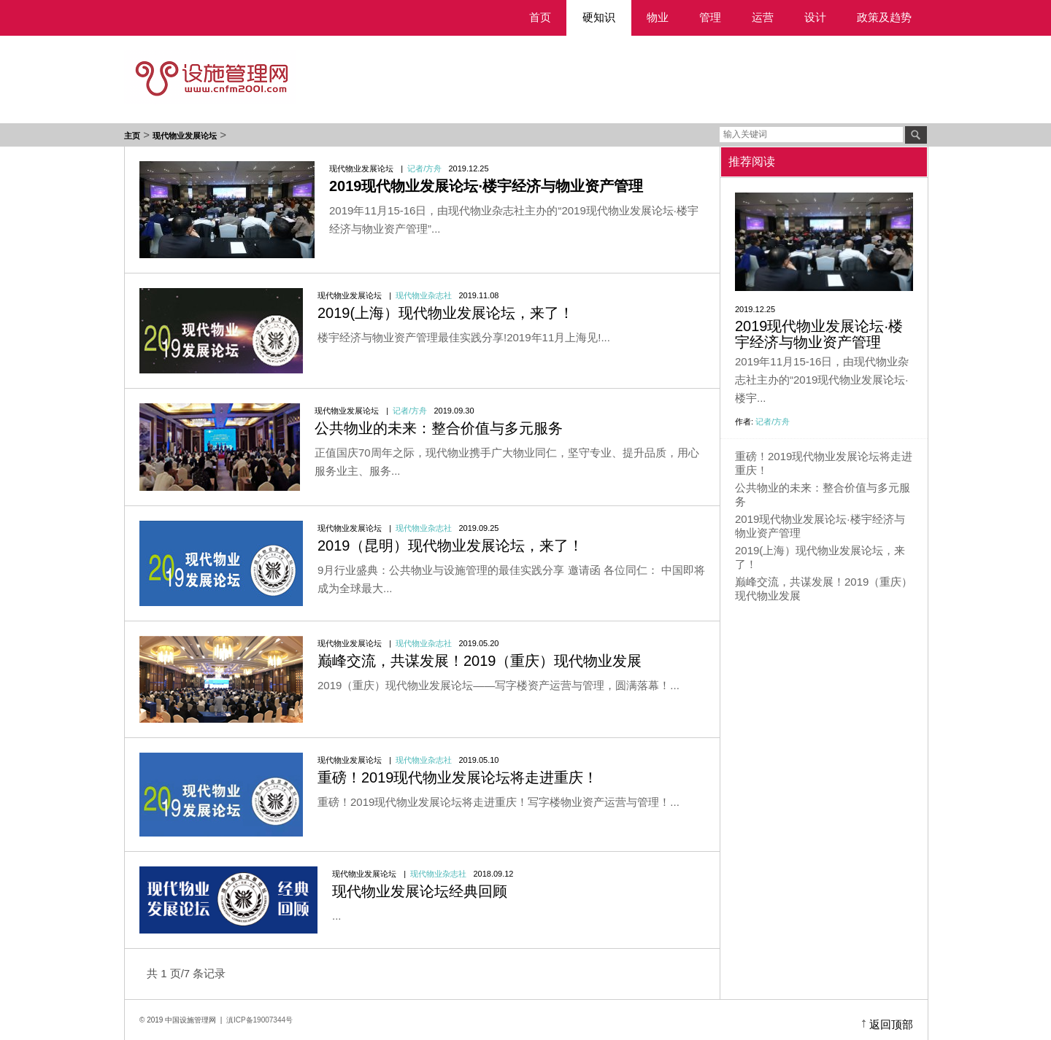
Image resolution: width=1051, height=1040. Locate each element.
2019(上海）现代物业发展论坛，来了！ (445, 313)
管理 (710, 17)
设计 (815, 17)
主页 (132, 135)
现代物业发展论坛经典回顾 (419, 891)
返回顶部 (891, 1024)
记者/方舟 (424, 168)
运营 (763, 17)
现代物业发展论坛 (185, 135)
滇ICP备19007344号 (259, 1020)
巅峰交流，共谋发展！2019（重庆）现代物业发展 (479, 661)
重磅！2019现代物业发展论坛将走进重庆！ (457, 777)
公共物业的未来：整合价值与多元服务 (439, 428)
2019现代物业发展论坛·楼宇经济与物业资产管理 (819, 334)
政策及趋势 (884, 17)
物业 (658, 17)
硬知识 (598, 17)
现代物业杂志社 (424, 295)
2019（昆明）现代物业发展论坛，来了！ (450, 546)
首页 (540, 17)
